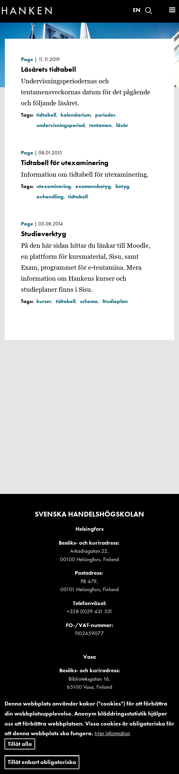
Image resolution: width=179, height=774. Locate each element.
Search (148, 10)
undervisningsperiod (60, 125)
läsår (122, 125)
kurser (43, 301)
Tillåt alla (20, 750)
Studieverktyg (43, 233)
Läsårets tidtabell (48, 69)
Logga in (160, 10)
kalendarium (76, 114)
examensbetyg (93, 186)
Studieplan (115, 301)
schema (89, 301)
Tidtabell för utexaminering (64, 162)
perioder (105, 114)
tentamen (100, 125)
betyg (122, 186)
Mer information (112, 739)
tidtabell (46, 114)
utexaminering (53, 186)
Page (27, 59)
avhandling (50, 196)
